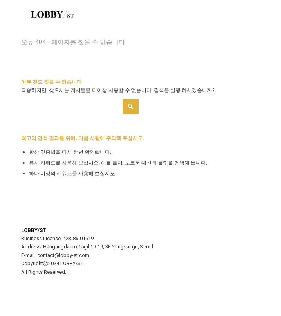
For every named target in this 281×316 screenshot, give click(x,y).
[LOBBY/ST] (116, 15)
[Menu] (249, 15)
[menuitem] (249, 15)
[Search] (80, 106)
